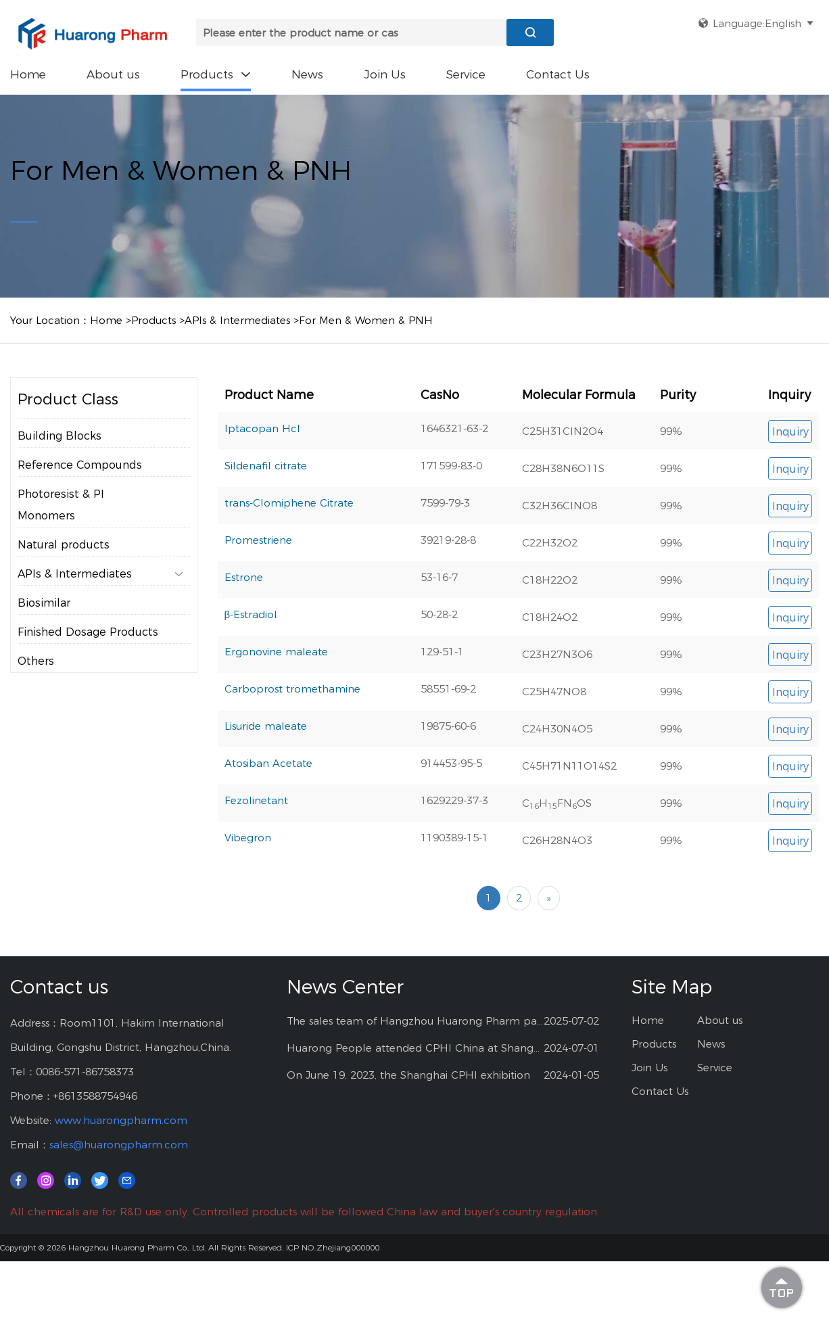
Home (28, 74)
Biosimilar (44, 602)
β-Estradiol (251, 614)
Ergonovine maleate (276, 651)
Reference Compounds (80, 465)
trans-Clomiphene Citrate (289, 502)
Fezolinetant (256, 800)
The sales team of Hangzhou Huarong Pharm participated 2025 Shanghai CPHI (415, 1020)
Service (465, 74)
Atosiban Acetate (268, 763)
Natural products (64, 544)
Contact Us (558, 74)
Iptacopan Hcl (262, 428)
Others (36, 661)
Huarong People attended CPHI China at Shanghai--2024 (415, 1047)
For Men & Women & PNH (366, 320)
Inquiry (790, 431)
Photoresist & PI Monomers (61, 505)
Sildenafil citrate (265, 465)
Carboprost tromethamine (292, 688)
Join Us (385, 74)
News (307, 74)
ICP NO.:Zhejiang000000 (332, 1247)
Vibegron (247, 837)
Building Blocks (59, 435)
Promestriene (258, 540)
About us (113, 74)
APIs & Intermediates (237, 320)
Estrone (243, 577)
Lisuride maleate (265, 726)
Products (216, 74)
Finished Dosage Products (88, 632)
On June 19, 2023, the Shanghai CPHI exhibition (408, 1075)
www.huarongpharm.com (121, 1120)
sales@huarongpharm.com (118, 1144)
